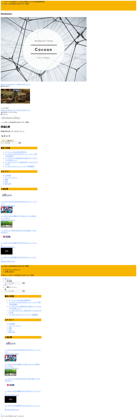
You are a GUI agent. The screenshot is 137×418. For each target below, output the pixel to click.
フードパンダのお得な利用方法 (16, 152)
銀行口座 (8, 184)
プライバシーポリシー (12, 269)
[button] (19, 143)
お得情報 (8, 175)
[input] (9, 143)
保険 (6, 179)
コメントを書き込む (7, 140)
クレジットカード (11, 177)
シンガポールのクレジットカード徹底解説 (19, 166)
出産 (6, 182)
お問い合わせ (9, 271)
